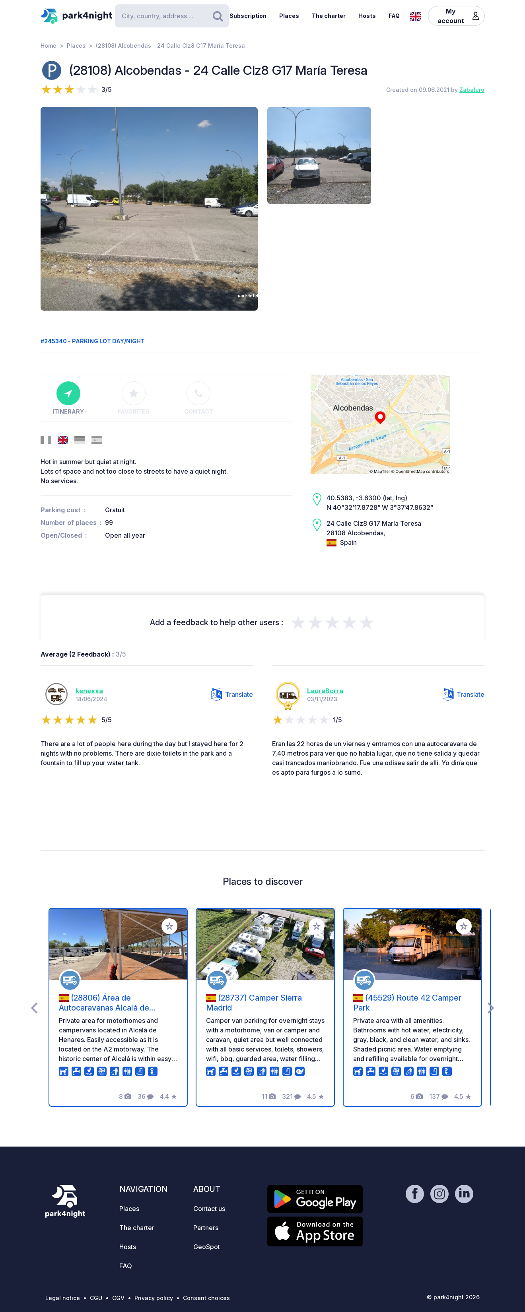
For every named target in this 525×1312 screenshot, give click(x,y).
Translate (232, 694)
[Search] (172, 15)
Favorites (134, 398)
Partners (205, 1228)
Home (48, 45)
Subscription (247, 15)
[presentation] (34, 1007)
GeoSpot (206, 1247)
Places (289, 15)
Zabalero (471, 89)
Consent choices (206, 1298)
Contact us (209, 1209)
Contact (198, 398)
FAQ (394, 15)
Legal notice (62, 1298)
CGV (118, 1298)
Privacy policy (153, 1298)
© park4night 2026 (453, 1297)
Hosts (367, 15)
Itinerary (68, 398)
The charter (329, 15)
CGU (96, 1298)
